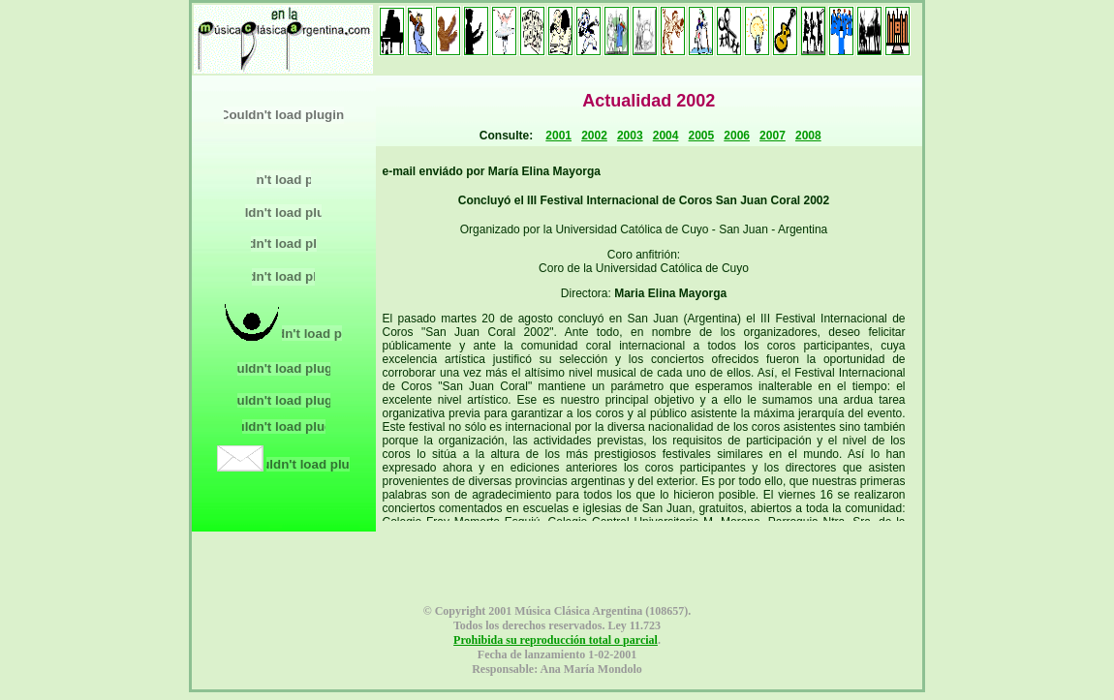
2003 (630, 135)
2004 (666, 135)
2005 (702, 135)
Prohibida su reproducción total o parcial (555, 640)
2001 (558, 135)
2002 (594, 135)
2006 (737, 135)
